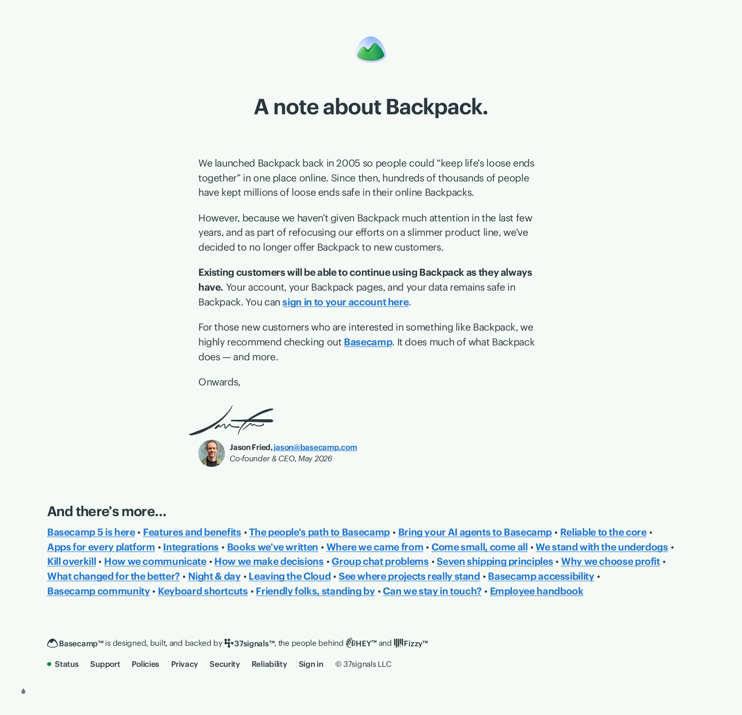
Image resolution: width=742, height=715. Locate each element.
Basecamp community (98, 591)
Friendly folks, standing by (315, 591)
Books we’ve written (272, 547)
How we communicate (155, 561)
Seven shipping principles (495, 561)
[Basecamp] (75, 644)
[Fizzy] (411, 644)
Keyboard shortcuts (203, 591)
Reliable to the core (603, 532)
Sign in (311, 664)
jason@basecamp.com (315, 447)
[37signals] (249, 644)
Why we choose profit (610, 561)
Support (105, 664)
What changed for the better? (113, 576)
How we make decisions (268, 561)
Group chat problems (380, 561)
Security (225, 664)
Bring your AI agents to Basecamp (475, 532)
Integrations (191, 547)
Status (63, 664)
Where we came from (375, 547)
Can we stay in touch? (432, 591)
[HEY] (361, 643)
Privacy (184, 664)
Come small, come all (479, 547)
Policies (145, 664)
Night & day (214, 576)
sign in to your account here (345, 302)
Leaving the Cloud (290, 576)
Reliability (269, 664)
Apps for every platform (101, 547)
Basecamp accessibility (541, 576)
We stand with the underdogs (601, 547)
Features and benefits (192, 532)
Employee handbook (537, 591)
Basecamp (368, 342)
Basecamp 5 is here (91, 532)
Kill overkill (71, 561)
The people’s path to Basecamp (319, 532)
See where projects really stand (409, 576)
